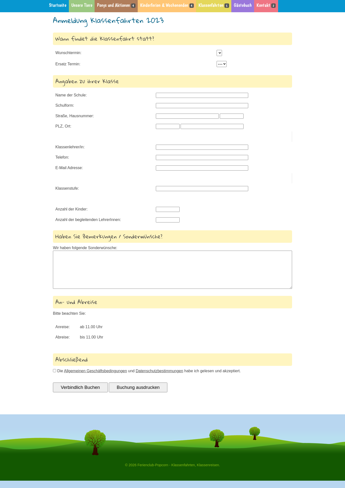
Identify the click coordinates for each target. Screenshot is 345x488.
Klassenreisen (208, 472)
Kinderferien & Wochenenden (167, 5)
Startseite (57, 5)
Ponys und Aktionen (116, 5)
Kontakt (266, 5)
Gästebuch (243, 5)
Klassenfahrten (213, 5)
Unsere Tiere (81, 5)
